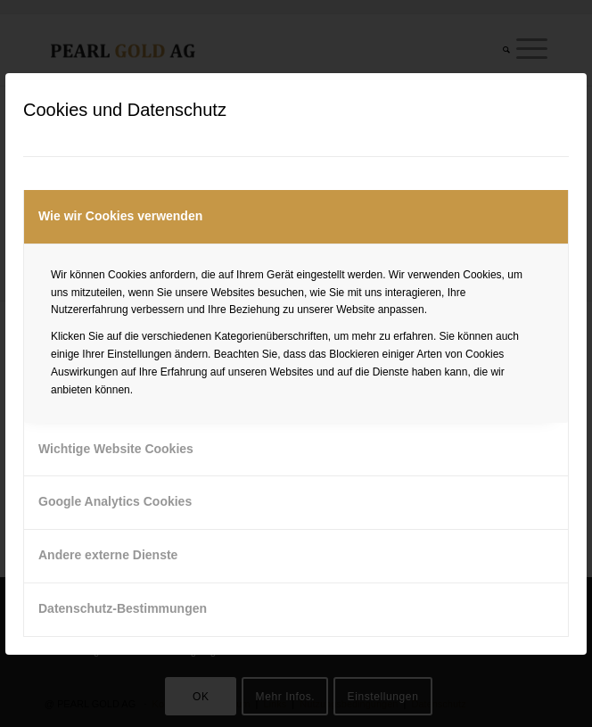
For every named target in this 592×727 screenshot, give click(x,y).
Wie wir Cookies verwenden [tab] (120, 216)
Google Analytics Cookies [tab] (115, 501)
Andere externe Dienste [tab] (107, 555)
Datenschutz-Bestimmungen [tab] (122, 608)
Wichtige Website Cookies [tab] (115, 449)
